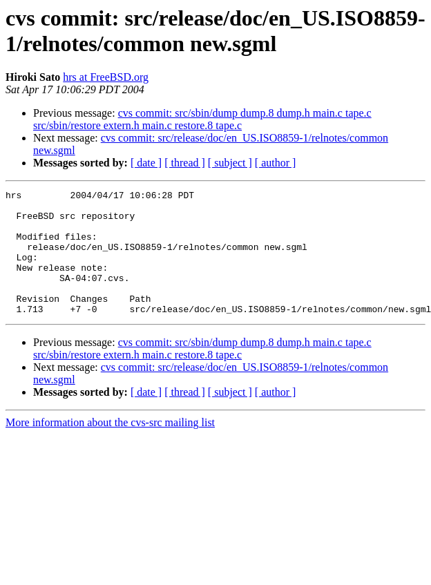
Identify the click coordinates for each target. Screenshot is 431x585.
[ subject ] (230, 163)
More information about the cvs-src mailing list (110, 447)
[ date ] (146, 163)
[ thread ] (184, 163)
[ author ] (275, 163)
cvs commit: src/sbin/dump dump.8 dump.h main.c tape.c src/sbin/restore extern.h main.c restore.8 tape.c (202, 119)
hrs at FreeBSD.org (106, 77)
